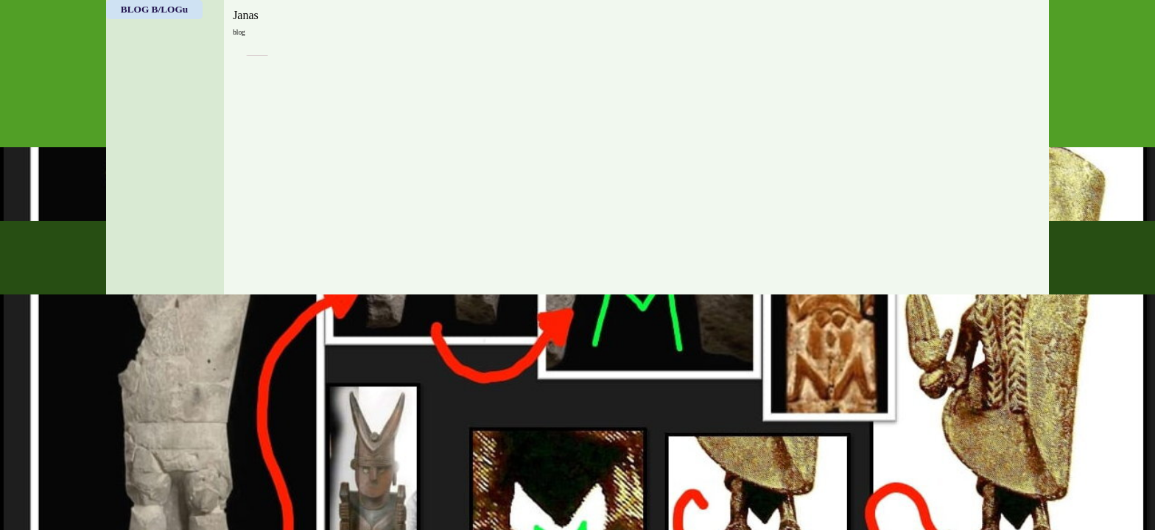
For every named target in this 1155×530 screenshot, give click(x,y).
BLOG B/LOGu (154, 9)
